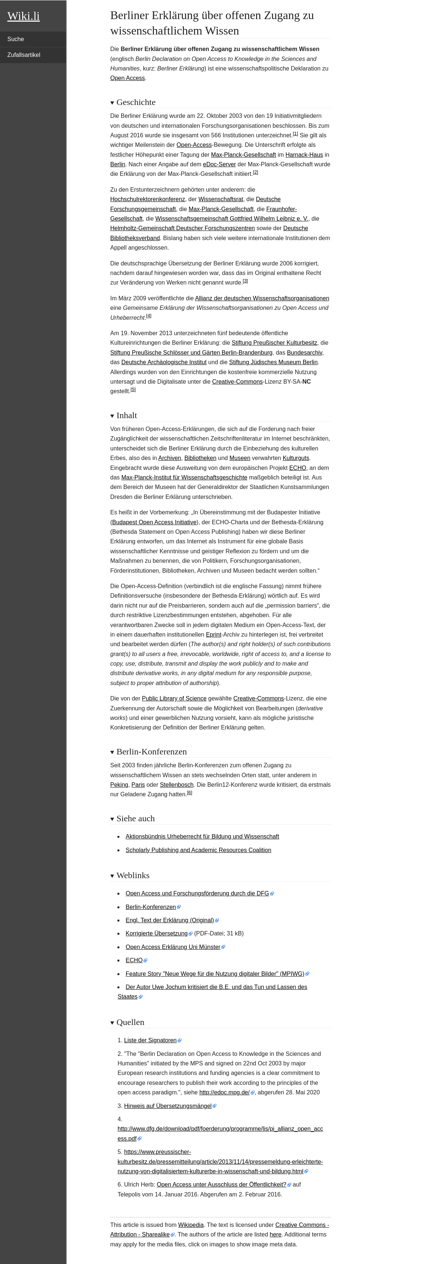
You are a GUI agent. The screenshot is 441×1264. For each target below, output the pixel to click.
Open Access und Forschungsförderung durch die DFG (197, 893)
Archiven (169, 458)
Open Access (127, 78)
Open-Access (194, 145)
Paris (138, 785)
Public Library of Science (174, 698)
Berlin (117, 164)
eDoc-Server (219, 164)
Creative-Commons (237, 382)
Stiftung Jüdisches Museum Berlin (273, 362)
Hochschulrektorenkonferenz (147, 199)
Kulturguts (296, 458)
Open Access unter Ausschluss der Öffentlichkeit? (221, 1184)
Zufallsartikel (23, 55)
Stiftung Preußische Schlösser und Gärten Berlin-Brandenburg (191, 352)
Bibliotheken (200, 458)
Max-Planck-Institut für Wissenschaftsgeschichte (184, 477)
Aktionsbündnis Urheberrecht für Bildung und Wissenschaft (202, 836)
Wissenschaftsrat (220, 199)
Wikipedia (190, 1225)
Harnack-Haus (304, 155)
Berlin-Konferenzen (151, 907)
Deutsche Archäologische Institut (164, 362)
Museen (239, 458)
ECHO (297, 468)
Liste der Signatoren (150, 1040)
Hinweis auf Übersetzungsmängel (168, 1106)
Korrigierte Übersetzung (157, 933)
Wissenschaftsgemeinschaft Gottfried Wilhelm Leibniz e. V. (231, 219)
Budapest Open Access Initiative (154, 522)
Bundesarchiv (304, 352)
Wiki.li (23, 15)
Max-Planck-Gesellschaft (243, 155)
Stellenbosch (177, 785)
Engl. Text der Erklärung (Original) (170, 920)
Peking (119, 785)
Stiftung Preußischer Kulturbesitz (274, 343)
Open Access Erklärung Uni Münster (173, 947)
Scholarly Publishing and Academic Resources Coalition (198, 850)
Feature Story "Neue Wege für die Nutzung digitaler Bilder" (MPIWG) (215, 974)
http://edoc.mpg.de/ (224, 1092)
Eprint (213, 634)
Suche (15, 39)
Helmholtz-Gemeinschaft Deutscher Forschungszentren (182, 228)
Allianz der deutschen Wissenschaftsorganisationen (262, 298)
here (276, 1234)
